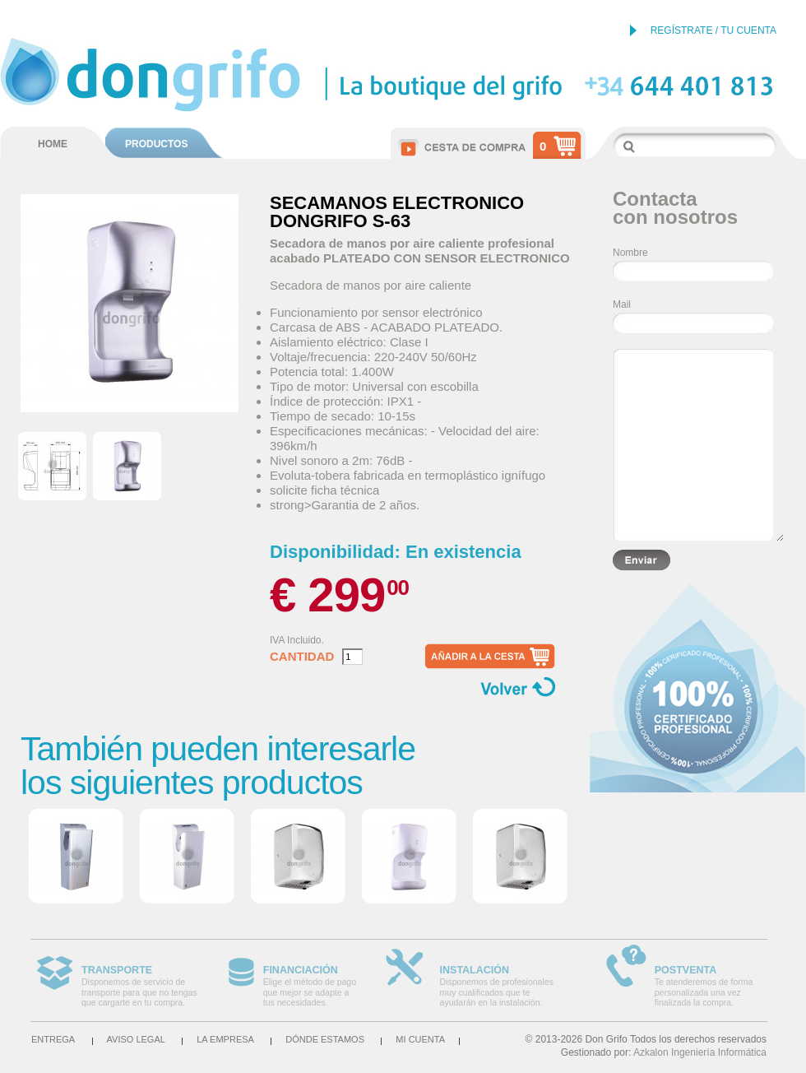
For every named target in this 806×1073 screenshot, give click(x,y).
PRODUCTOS (156, 144)
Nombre (630, 252)
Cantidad (302, 656)
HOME (52, 144)
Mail (622, 304)
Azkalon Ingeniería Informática (700, 1052)
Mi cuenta (420, 1039)
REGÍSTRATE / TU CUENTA (713, 30)
